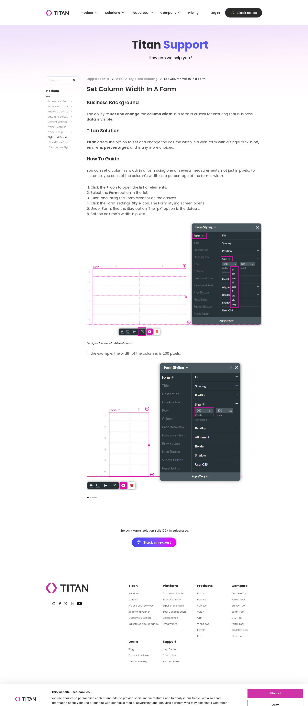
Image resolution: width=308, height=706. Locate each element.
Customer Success (139, 617)
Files (199, 636)
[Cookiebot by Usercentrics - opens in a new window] (25, 698)
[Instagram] (53, 603)
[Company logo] (57, 13)
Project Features (57, 127)
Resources (143, 12)
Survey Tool (238, 605)
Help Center (169, 649)
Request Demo (171, 661)
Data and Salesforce (58, 116)
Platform (170, 586)
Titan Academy (137, 661)
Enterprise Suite (172, 599)
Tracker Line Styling (59, 147)
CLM (199, 617)
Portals (201, 630)
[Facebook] (60, 603)
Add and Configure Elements (58, 111)
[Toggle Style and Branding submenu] (72, 137)
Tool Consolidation (174, 611)
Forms (201, 593)
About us (133, 593)
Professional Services (141, 605)
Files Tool (237, 636)
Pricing (193, 12)
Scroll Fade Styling (59, 142)
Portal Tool (238, 624)
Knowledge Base (138, 655)
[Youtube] (79, 603)
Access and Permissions (58, 101)
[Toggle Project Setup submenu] (72, 132)
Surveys (202, 605)
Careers (133, 599)
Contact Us (169, 655)
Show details (60, 698)
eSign (200, 611)
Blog (131, 649)
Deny (275, 684)
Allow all (275, 673)
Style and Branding (58, 137)
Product (90, 12)
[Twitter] (65, 603)
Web (48, 96)
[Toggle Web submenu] (72, 96)
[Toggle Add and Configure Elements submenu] (72, 111)
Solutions (112, 12)
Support (169, 641)
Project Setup (55, 132)
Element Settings (57, 121)
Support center (98, 79)
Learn (133, 641)
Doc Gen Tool (240, 593)
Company (171, 12)
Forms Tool (238, 599)
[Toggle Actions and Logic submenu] (72, 106)
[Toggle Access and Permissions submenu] (72, 101)
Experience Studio (173, 605)
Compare (240, 586)
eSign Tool (238, 611)
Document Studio (173, 593)
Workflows (203, 624)
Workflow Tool (240, 630)
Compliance (170, 617)
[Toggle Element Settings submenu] (72, 121)
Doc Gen (202, 599)
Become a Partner (139, 611)
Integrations (170, 624)
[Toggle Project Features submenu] (72, 127)
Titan (133, 586)
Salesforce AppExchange (143, 624)
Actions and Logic (58, 106)
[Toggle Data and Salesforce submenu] (72, 116)
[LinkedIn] (72, 603)
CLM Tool (237, 617)
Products (205, 586)
